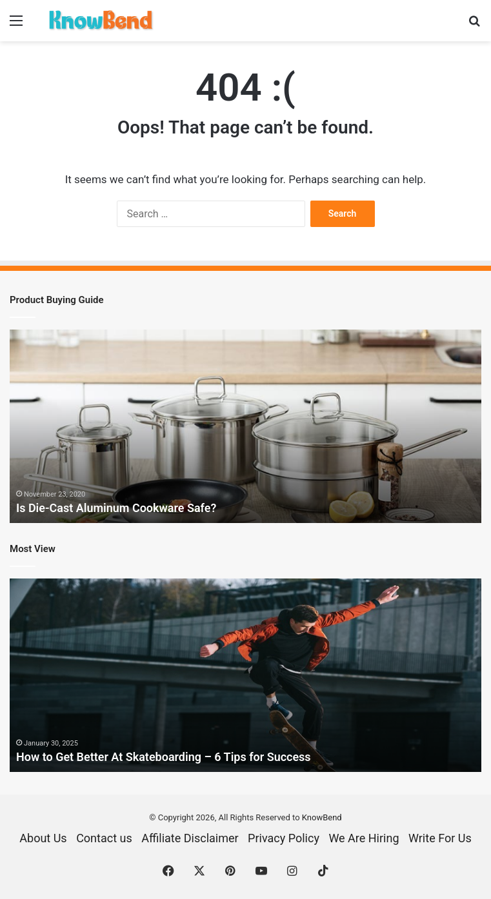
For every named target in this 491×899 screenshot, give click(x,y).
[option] (245, 426)
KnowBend (322, 817)
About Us (42, 838)
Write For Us (440, 838)
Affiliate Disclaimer (189, 838)
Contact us (104, 838)
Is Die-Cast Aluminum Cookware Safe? (116, 508)
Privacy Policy (283, 838)
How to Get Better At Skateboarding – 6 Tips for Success (163, 757)
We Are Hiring (363, 838)
